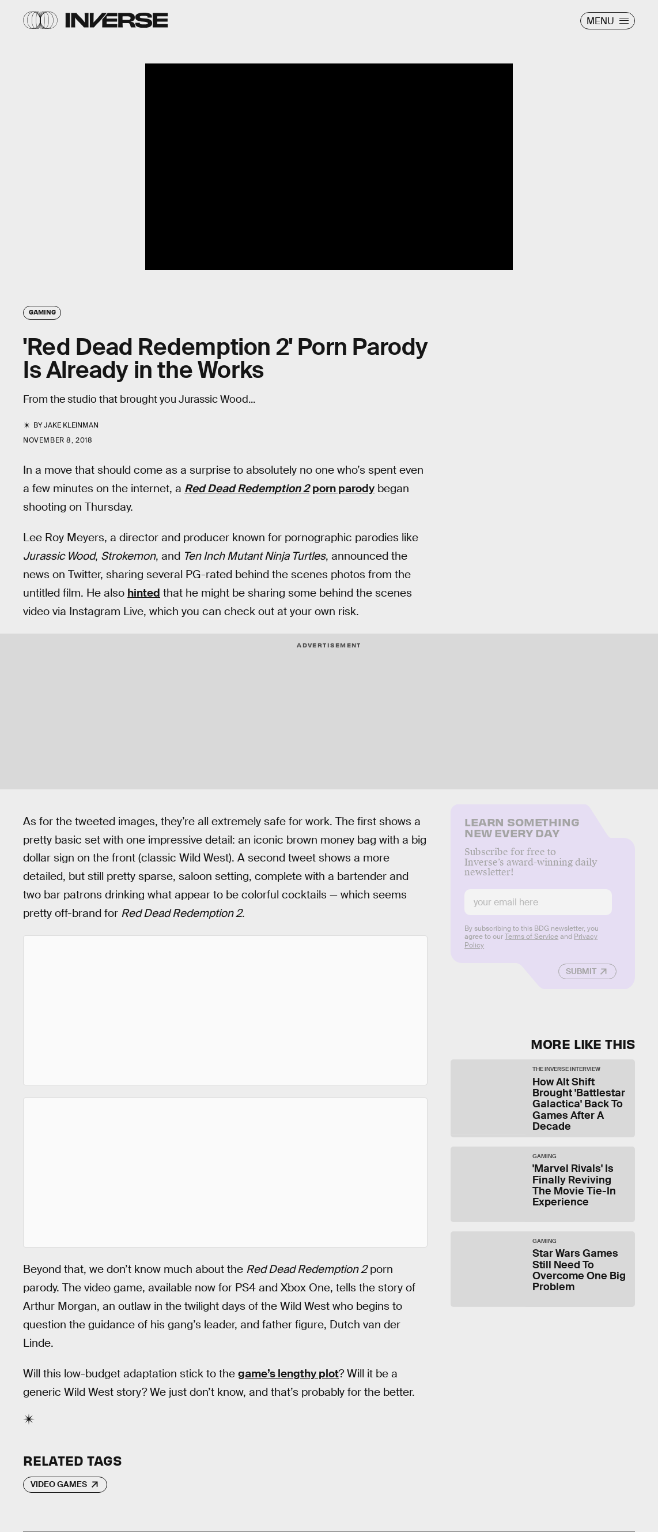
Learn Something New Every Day (521, 834)
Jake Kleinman (71, 425)
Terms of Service (531, 944)
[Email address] (538, 910)
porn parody (343, 488)
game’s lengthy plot (288, 1373)
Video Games (59, 1484)
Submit (581, 979)
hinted (143, 593)
